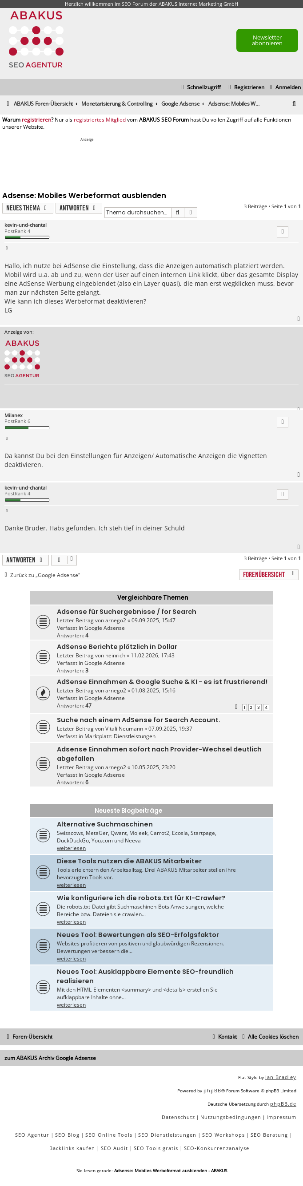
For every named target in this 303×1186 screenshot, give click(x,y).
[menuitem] (284, 88)
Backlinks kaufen (72, 1148)
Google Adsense (104, 628)
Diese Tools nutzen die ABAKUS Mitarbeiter (129, 861)
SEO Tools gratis (156, 1148)
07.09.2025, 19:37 (170, 728)
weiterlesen (71, 848)
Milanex (13, 415)
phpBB (212, 1090)
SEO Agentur (32, 1134)
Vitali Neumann (124, 728)
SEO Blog (67, 1134)
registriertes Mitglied (100, 119)
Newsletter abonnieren (267, 40)
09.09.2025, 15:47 (153, 620)
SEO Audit (114, 1148)
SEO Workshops (223, 1134)
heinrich (115, 655)
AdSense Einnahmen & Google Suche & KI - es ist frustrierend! (162, 681)
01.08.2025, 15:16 (153, 690)
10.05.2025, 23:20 (153, 767)
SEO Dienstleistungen (167, 1134)
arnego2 (115, 620)
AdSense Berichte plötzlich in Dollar (117, 646)
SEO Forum (135, 3)
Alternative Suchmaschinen (105, 824)
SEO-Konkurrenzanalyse (216, 1148)
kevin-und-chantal (25, 225)
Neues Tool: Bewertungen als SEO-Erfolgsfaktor (138, 934)
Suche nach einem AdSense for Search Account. (138, 720)
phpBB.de (283, 1103)
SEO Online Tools (108, 1134)
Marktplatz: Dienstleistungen (119, 736)
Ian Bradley (280, 1077)
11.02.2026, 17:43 (153, 655)
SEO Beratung (269, 1134)
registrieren (36, 119)
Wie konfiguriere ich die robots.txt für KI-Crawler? (141, 897)
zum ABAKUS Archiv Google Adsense (50, 1058)
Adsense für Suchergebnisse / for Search (126, 611)
